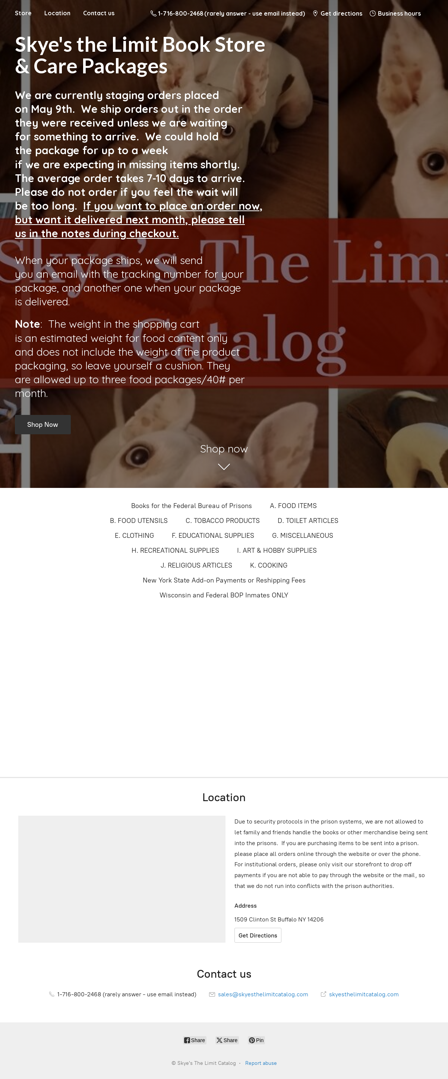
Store (23, 13)
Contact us (98, 13)
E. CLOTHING (134, 535)
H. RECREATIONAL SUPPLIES (175, 550)
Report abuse (261, 1063)
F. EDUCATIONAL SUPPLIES (213, 535)
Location (57, 13)
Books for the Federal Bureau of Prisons (191, 506)
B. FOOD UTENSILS (139, 521)
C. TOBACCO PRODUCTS (223, 521)
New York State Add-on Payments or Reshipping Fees (224, 580)
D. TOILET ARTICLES (308, 521)
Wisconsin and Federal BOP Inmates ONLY (224, 595)
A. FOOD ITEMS (293, 506)
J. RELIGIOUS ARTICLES (196, 565)
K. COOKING (268, 565)
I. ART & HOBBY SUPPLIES (277, 550)
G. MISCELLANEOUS (302, 535)
